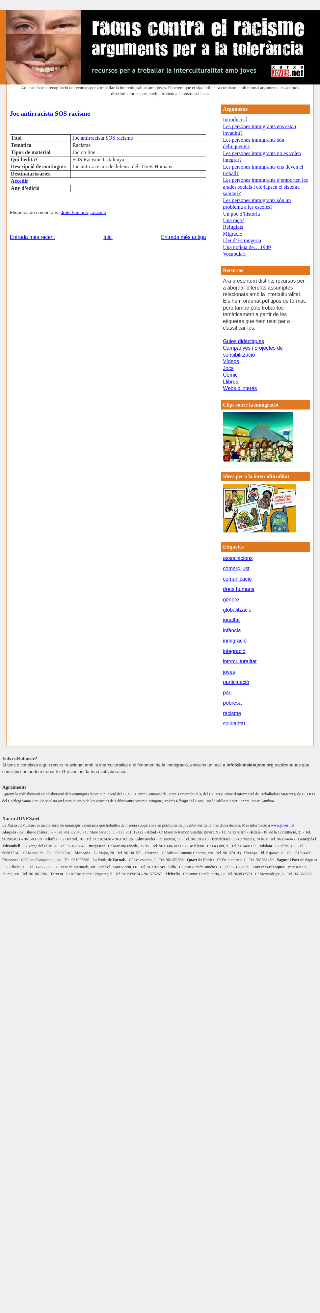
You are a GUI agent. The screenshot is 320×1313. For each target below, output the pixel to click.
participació (236, 682)
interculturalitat (239, 661)
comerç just (236, 568)
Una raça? (233, 220)
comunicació (237, 579)
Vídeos (231, 361)
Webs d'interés (240, 388)
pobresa (232, 703)
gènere (231, 599)
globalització (237, 610)
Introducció (235, 119)
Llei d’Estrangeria (242, 240)
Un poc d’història (241, 214)
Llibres (230, 382)
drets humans (74, 212)
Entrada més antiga (183, 237)
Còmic (230, 375)
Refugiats (233, 227)
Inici (108, 237)
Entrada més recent (32, 237)
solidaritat (234, 723)
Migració (232, 234)
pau (227, 692)
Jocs (228, 368)
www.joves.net (282, 825)
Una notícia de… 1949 (247, 247)
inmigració (235, 641)
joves (229, 672)
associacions (238, 558)
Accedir (19, 181)
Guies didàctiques (243, 341)
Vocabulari (234, 254)
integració (234, 651)
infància (232, 630)
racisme (98, 212)
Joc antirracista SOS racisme (50, 113)
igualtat (231, 620)
